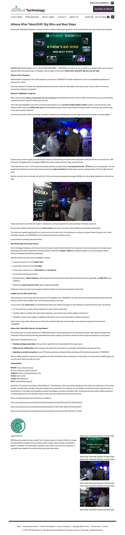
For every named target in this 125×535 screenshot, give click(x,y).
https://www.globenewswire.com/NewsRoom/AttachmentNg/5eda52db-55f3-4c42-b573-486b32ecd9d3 (46, 402)
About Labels (48, 17)
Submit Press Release (47, 526)
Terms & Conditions (64, 526)
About (19, 526)
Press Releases (32, 17)
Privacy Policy (96, 526)
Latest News (16, 17)
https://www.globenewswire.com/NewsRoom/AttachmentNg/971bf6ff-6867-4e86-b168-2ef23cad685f (46, 407)
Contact (62, 17)
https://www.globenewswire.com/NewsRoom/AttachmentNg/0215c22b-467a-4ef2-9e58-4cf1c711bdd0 (46, 411)
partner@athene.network (23, 381)
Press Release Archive (30, 526)
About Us (74, 17)
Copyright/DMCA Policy (81, 526)
